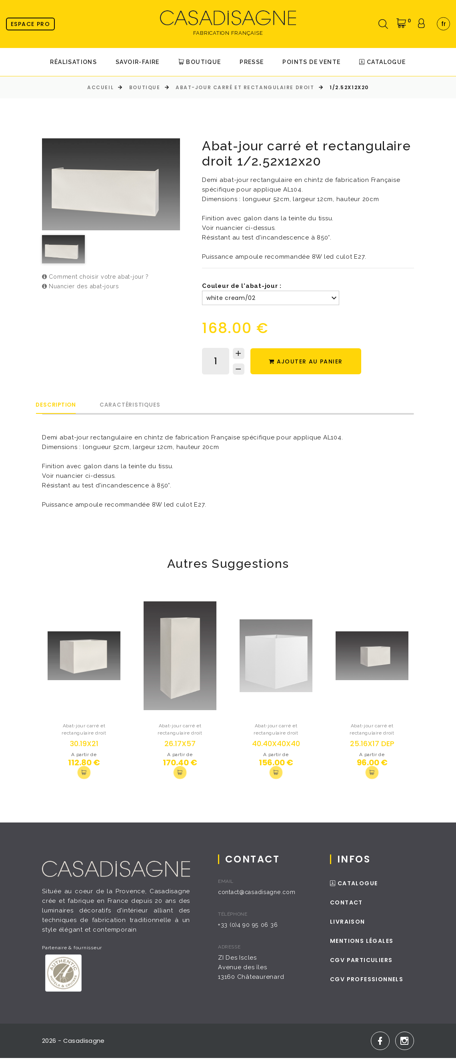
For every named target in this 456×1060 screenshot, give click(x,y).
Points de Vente (311, 62)
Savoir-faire (138, 62)
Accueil (100, 87)
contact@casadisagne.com (261, 894)
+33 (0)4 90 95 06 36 (251, 926)
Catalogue (382, 62)
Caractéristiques (152, 405)
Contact (348, 904)
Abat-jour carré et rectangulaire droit (245, 87)
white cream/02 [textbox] (231, 298)
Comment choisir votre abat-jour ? (99, 277)
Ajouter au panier (309, 361)
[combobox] (443, 23)
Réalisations (73, 62)
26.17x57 (180, 744)
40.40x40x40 (276, 744)
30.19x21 (84, 744)
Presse (252, 62)
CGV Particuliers (363, 962)
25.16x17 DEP (372, 744)
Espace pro (30, 24)
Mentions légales (364, 943)
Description (63, 405)
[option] (111, 184)
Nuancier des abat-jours (83, 286)
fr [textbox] (443, 24)
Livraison (350, 924)
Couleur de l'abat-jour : (242, 285)
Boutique (199, 62)
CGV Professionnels (369, 981)
